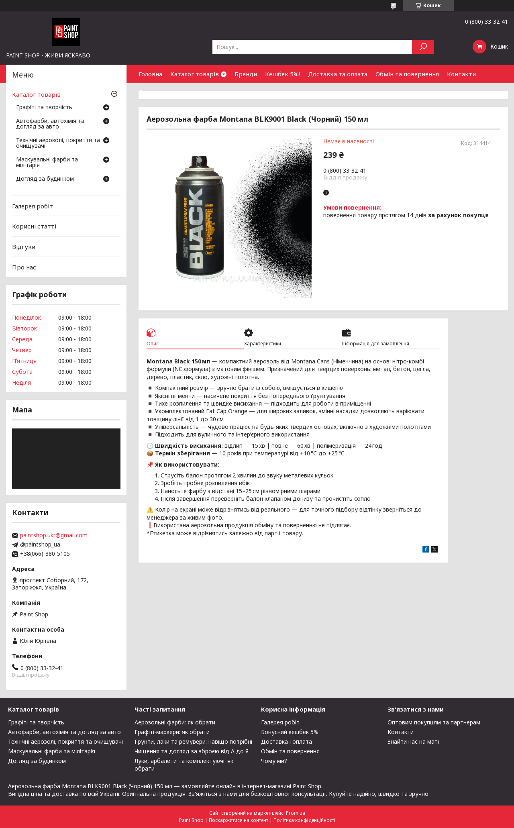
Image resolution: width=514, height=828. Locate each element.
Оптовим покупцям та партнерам (434, 722)
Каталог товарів (194, 74)
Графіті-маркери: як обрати (172, 732)
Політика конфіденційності (304, 820)
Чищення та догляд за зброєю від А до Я (192, 751)
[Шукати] (423, 47)
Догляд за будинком (45, 179)
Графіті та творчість (44, 107)
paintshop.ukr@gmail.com (54, 535)
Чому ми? (274, 761)
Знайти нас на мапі (413, 741)
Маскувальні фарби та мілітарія (47, 163)
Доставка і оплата (286, 741)
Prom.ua (295, 813)
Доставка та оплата (337, 74)
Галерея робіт (32, 206)
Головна (150, 74)
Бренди (246, 74)
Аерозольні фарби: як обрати (175, 722)
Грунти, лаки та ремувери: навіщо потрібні (193, 741)
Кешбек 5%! (282, 74)
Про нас (24, 267)
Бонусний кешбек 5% (289, 732)
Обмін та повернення (407, 74)
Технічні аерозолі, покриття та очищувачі (58, 143)
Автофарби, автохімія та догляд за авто (50, 124)
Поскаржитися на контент (238, 820)
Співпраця (154, 92)
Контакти (461, 74)
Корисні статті (34, 226)
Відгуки (23, 247)
